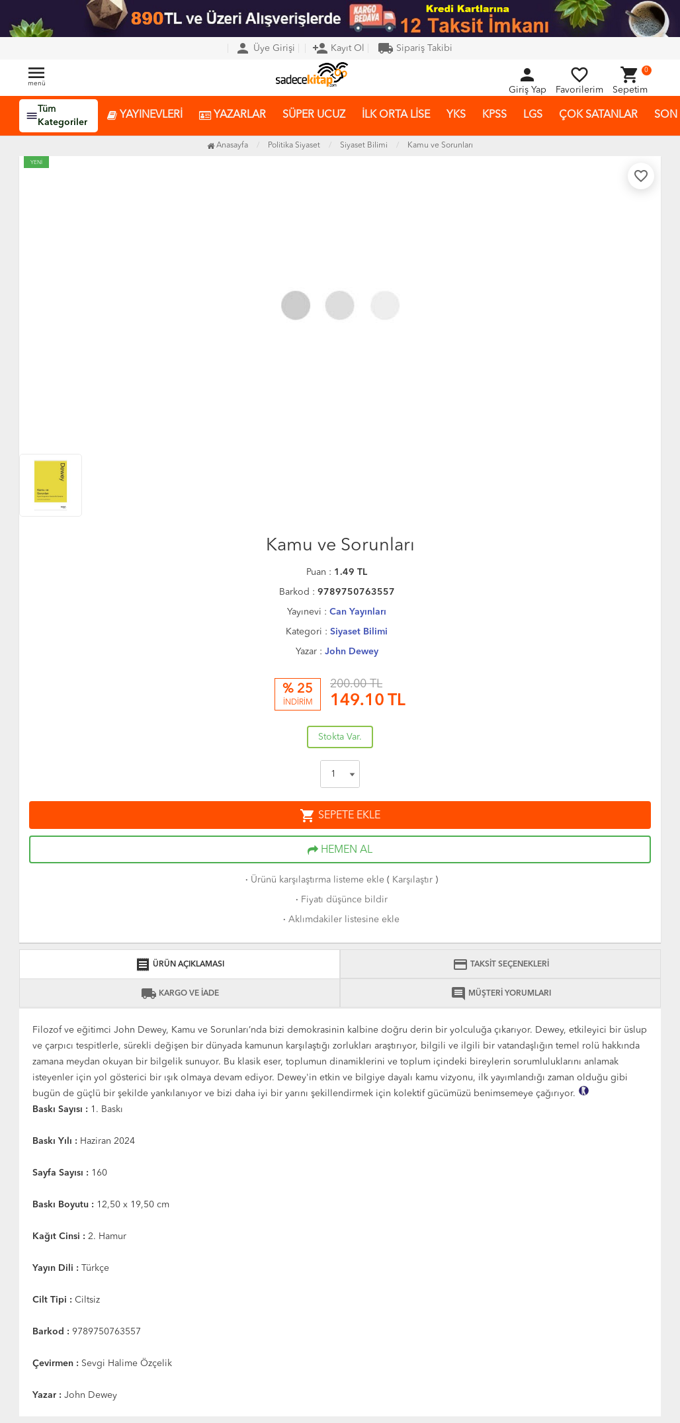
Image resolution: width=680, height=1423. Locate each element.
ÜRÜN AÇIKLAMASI (179, 964)
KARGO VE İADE (180, 993)
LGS (532, 115)
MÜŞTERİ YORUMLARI (500, 993)
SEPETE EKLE (340, 815)
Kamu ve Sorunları (440, 146)
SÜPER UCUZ (313, 115)
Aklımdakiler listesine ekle (340, 919)
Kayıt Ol (338, 48)
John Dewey (351, 651)
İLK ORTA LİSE (396, 115)
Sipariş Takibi (415, 48)
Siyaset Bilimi (359, 631)
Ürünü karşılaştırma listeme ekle (313, 879)
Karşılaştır (412, 879)
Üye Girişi (265, 48)
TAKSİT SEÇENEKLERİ (500, 964)
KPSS (494, 115)
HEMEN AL (340, 850)
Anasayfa (227, 146)
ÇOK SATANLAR (598, 115)
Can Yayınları (357, 612)
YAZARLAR (232, 115)
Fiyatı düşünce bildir (340, 899)
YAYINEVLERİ (145, 115)
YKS (456, 115)
